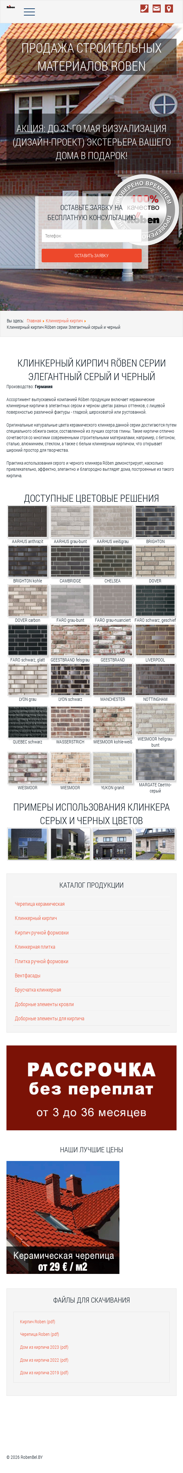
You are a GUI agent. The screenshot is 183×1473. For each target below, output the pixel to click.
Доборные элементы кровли (44, 1004)
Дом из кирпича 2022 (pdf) (44, 1360)
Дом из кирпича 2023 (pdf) (44, 1347)
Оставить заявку (91, 255)
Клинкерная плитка (35, 946)
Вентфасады (27, 975)
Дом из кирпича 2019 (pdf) (44, 1372)
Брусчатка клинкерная (38, 989)
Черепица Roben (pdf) (39, 1334)
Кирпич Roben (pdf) (37, 1321)
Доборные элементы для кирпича (49, 1018)
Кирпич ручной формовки (42, 932)
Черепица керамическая (40, 903)
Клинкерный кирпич (36, 917)
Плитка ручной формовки (41, 961)
